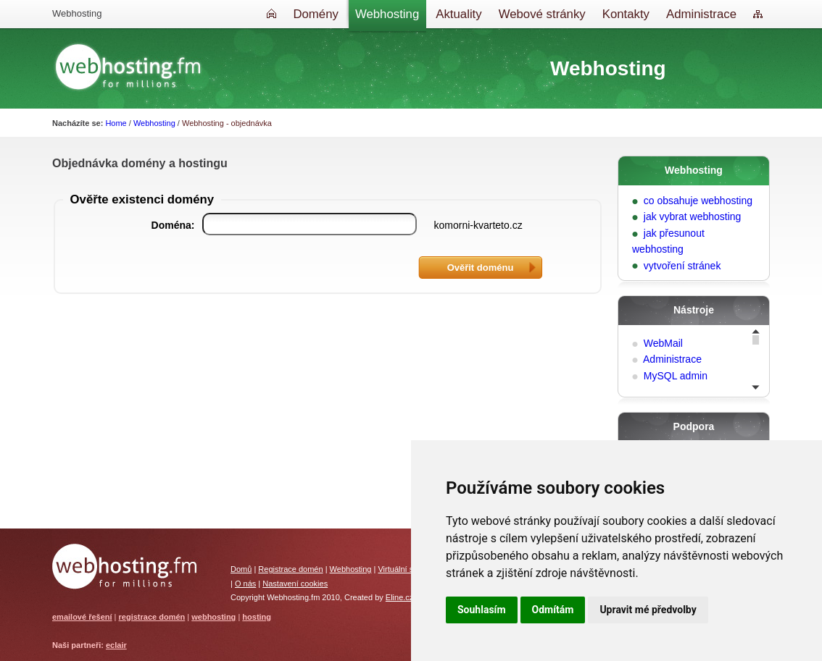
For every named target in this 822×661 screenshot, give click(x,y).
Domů (241, 569)
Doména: (173, 225)
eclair (116, 645)
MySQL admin (675, 376)
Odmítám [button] (553, 609)
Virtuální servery (406, 569)
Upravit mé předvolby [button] (647, 609)
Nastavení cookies (295, 583)
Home (115, 123)
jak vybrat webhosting (693, 216)
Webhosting (154, 123)
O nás (245, 583)
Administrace (672, 359)
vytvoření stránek (682, 265)
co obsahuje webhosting (698, 200)
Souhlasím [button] (481, 609)
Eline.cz (400, 597)
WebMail (663, 343)
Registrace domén (290, 569)
